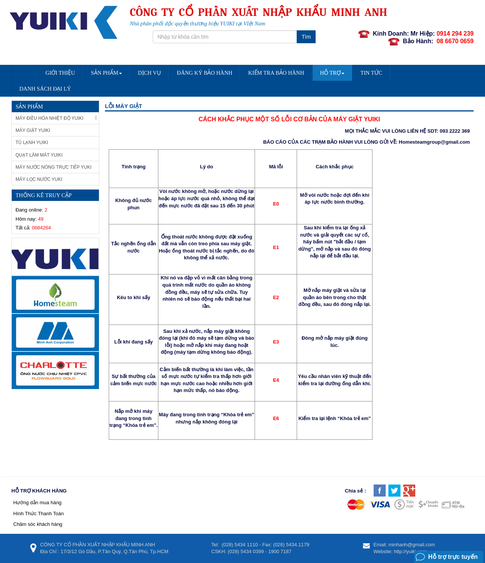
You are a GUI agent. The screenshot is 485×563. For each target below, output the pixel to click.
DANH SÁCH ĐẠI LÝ (45, 89)
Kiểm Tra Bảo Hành (276, 73)
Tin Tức (371, 73)
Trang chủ (24, 75)
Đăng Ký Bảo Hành (204, 73)
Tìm (306, 37)
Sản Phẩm (106, 73)
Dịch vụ (149, 73)
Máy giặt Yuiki (33, 130)
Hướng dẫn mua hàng (37, 502)
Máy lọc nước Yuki (39, 179)
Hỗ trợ (332, 73)
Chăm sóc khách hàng (37, 524)
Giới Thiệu (60, 73)
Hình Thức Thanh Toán (38, 513)
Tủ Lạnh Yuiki (32, 142)
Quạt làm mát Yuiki (39, 155)
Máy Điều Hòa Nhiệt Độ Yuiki (56, 118)
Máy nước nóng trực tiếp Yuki (53, 167)
